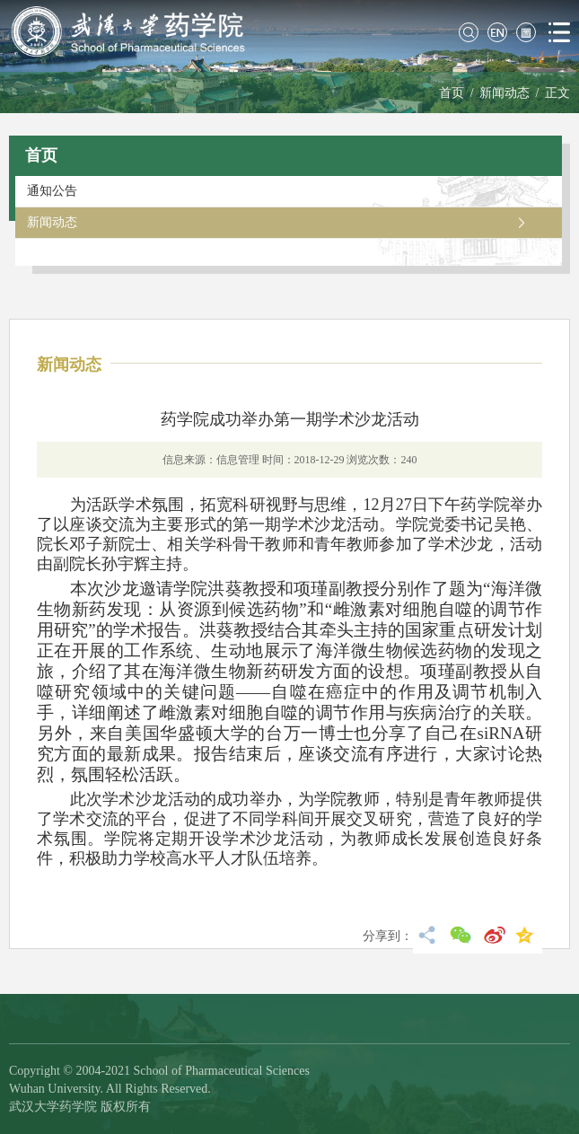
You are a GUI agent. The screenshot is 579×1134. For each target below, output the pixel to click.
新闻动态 (504, 93)
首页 (451, 93)
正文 (557, 93)
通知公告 (52, 191)
